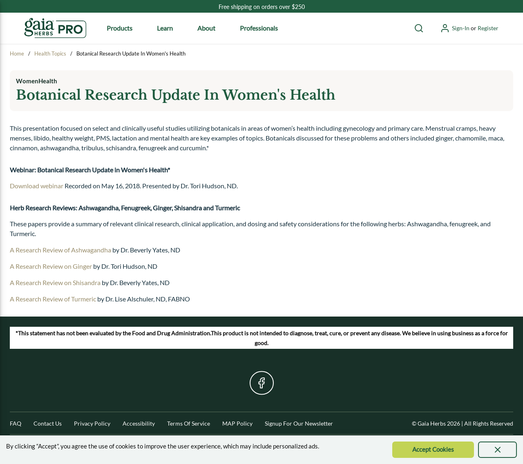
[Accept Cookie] (433, 450)
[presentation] (497, 450)
